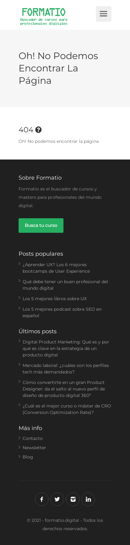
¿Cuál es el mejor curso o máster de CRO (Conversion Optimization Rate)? (67, 409)
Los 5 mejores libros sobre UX (55, 298)
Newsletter (34, 447)
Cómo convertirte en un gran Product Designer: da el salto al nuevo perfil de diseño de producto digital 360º (64, 389)
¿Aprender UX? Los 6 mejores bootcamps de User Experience (56, 268)
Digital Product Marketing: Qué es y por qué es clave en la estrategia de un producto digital (66, 348)
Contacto (33, 438)
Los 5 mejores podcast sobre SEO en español (62, 312)
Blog (28, 457)
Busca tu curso (41, 225)
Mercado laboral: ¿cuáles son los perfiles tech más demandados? (66, 369)
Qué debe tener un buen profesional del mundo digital (65, 285)
